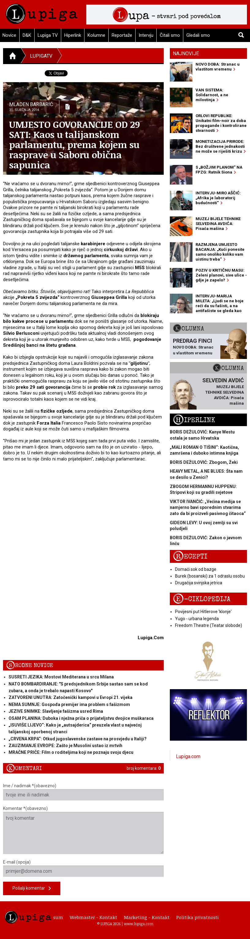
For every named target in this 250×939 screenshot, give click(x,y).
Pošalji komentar (32, 888)
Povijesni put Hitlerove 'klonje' (203, 611)
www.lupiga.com (138, 923)
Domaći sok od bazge (195, 569)
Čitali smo (170, 35)
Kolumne (96, 35)
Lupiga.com (188, 756)
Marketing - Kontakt (147, 917)
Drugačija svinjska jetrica (198, 582)
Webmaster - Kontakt (93, 917)
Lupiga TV (48, 35)
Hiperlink (72, 35)
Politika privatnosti (197, 917)
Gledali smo (198, 35)
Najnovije (186, 53)
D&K (27, 35)
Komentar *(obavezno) (83, 830)
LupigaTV (41, 56)
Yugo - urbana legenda (197, 618)
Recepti (190, 556)
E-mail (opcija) (83, 868)
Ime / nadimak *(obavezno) (83, 791)
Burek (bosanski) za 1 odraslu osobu (210, 576)
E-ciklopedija (201, 599)
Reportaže (122, 35)
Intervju (146, 35)
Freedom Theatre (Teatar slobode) (208, 625)
